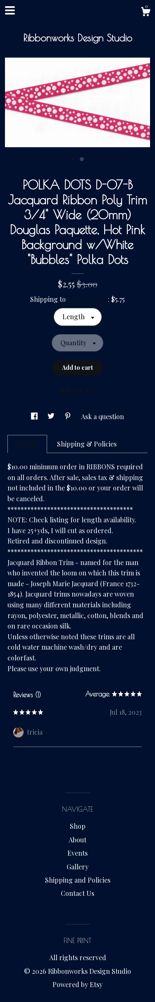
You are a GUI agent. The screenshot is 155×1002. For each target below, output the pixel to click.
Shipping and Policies (77, 880)
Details (27, 443)
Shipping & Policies (87, 443)
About (77, 839)
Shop (78, 826)
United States (87, 299)
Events (77, 853)
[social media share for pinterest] (68, 416)
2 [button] (82, 159)
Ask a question (102, 416)
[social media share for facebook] (35, 416)
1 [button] (74, 159)
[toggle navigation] (10, 10)
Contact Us (77, 893)
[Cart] (145, 12)
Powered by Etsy (77, 984)
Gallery (77, 866)
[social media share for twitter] (52, 416)
